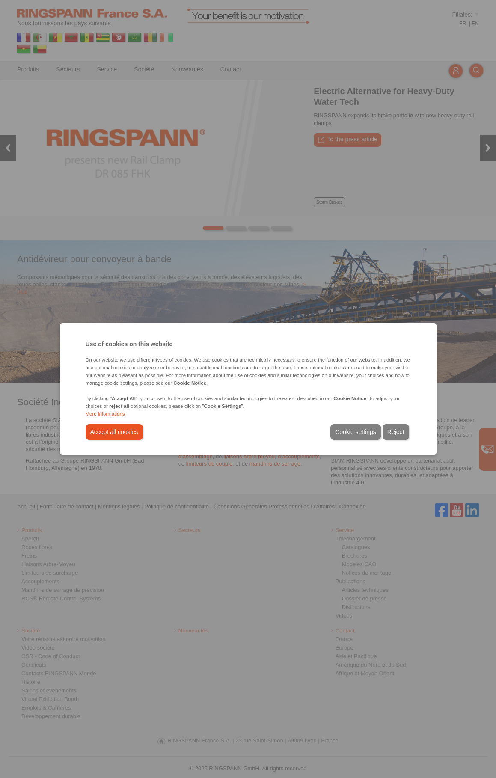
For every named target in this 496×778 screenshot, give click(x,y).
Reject (395, 431)
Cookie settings (355, 431)
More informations (105, 413)
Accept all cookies (114, 431)
